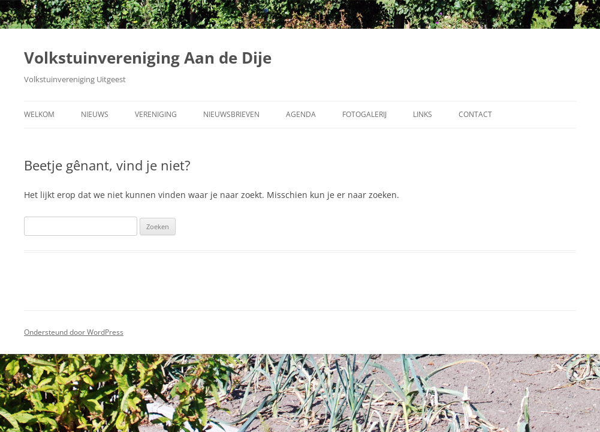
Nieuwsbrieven (231, 114)
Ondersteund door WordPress (73, 332)
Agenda (301, 114)
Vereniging (156, 114)
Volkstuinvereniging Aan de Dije (148, 57)
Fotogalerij (364, 114)
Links (422, 114)
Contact (475, 114)
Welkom (39, 114)
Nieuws (94, 114)
